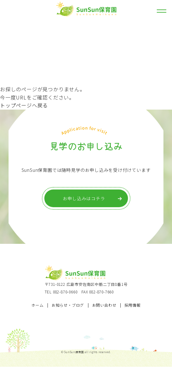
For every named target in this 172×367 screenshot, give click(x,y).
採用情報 (132, 305)
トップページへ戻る (24, 105)
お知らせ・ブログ (68, 305)
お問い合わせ (104, 305)
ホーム (37, 305)
